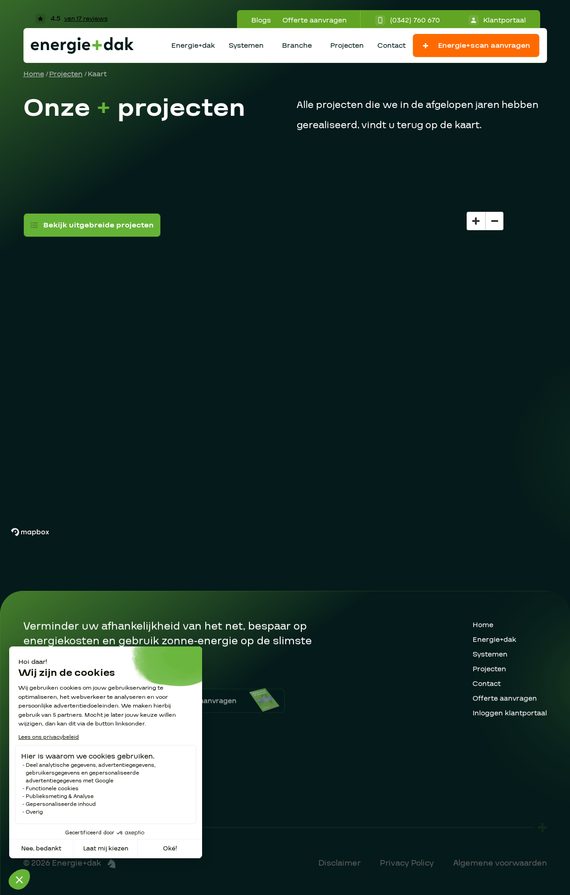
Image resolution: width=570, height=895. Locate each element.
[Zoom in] (476, 221)
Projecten (347, 45)
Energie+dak (193, 45)
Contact (392, 45)
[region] (285, 355)
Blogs (261, 20)
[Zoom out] (494, 221)
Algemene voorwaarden (500, 863)
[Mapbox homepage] (30, 532)
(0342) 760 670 (407, 20)
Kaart (97, 74)
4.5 (71, 18)
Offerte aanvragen (314, 20)
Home (33, 74)
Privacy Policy (407, 863)
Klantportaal (497, 20)
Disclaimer (339, 863)
